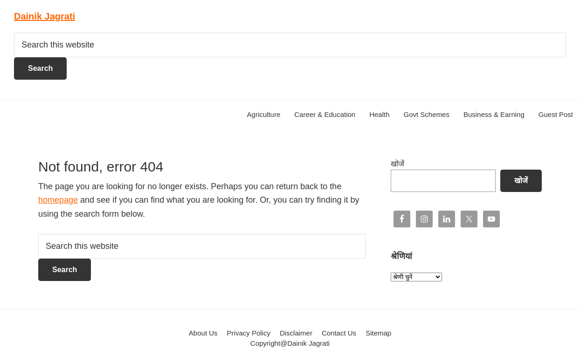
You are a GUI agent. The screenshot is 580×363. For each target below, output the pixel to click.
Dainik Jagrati (44, 16)
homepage (58, 200)
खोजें (397, 164)
